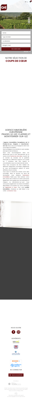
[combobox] (16, 33)
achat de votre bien (16, 156)
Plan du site (7, 389)
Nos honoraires (19, 389)
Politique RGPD (20, 390)
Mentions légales (12, 389)
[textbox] (16, 37)
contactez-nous (11, 191)
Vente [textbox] (4, 33)
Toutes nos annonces (13, 390)
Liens (23, 389)
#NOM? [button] (27, 52)
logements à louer (11, 187)
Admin (26, 389)
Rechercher (16, 49)
